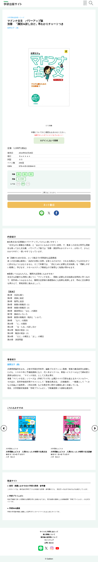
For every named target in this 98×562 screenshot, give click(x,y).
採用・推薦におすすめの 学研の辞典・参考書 (27, 486)
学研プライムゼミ (16, 496)
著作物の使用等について (49, 537)
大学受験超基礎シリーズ (15, 17)
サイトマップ (49, 540)
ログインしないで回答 (49, 141)
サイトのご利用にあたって (49, 532)
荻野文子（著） (13, 28)
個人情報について (49, 534)
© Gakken (49, 559)
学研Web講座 (14, 508)
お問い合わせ (49, 543)
